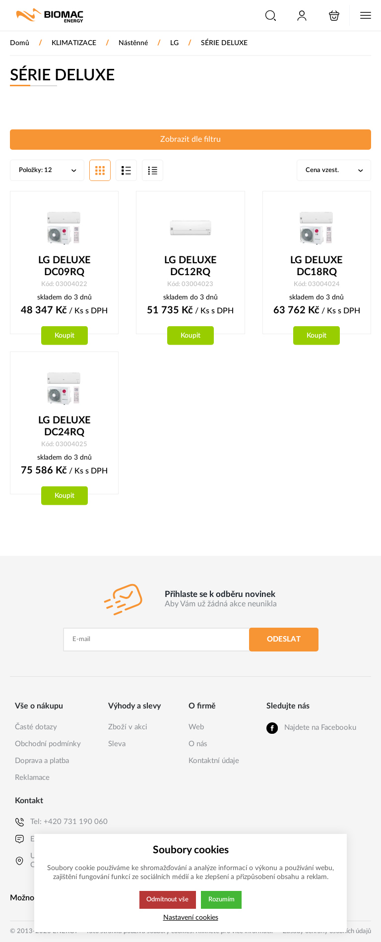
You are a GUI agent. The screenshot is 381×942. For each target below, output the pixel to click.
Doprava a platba (42, 761)
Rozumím (222, 900)
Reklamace (32, 777)
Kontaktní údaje (214, 761)
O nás (198, 744)
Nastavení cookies (190, 917)
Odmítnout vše (167, 900)
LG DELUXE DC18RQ (316, 267)
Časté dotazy (36, 727)
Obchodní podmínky (48, 744)
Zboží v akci (127, 727)
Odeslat (284, 639)
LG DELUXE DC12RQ (190, 267)
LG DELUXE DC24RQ (64, 428)
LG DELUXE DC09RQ (64, 267)
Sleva (117, 744)
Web (196, 727)
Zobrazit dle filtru (190, 140)
